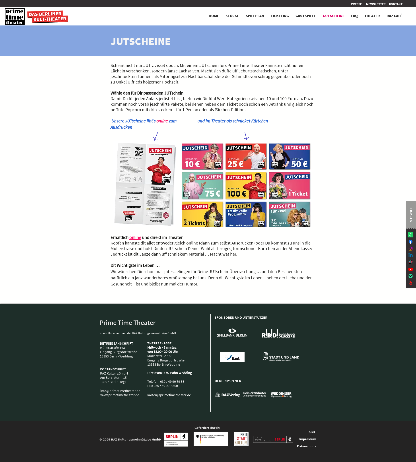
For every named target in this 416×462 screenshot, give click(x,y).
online (162, 121)
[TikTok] (410, 262)
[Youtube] (410, 269)
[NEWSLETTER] (376, 4)
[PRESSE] (357, 4)
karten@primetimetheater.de (169, 395)
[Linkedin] (410, 255)
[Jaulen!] (410, 282)
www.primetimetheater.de (119, 395)
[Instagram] (410, 248)
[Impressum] (308, 439)
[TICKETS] (411, 214)
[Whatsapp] (410, 234)
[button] (395, 4)
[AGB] (311, 432)
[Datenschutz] (306, 446)
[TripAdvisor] (410, 276)
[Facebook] (410, 241)
